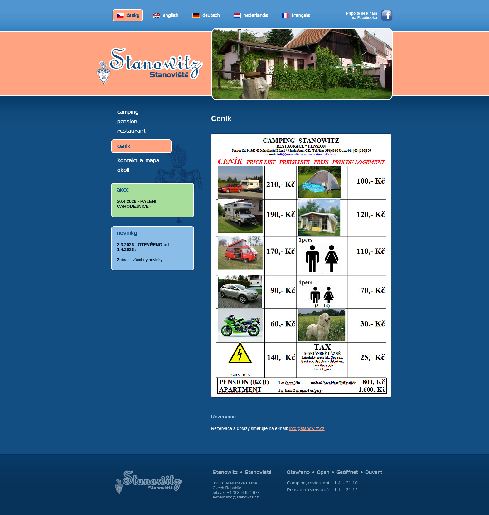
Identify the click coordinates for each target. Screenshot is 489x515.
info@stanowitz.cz (307, 428)
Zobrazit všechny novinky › (141, 259)
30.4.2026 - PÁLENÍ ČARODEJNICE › (136, 204)
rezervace (317, 489)
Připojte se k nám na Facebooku (361, 15)
